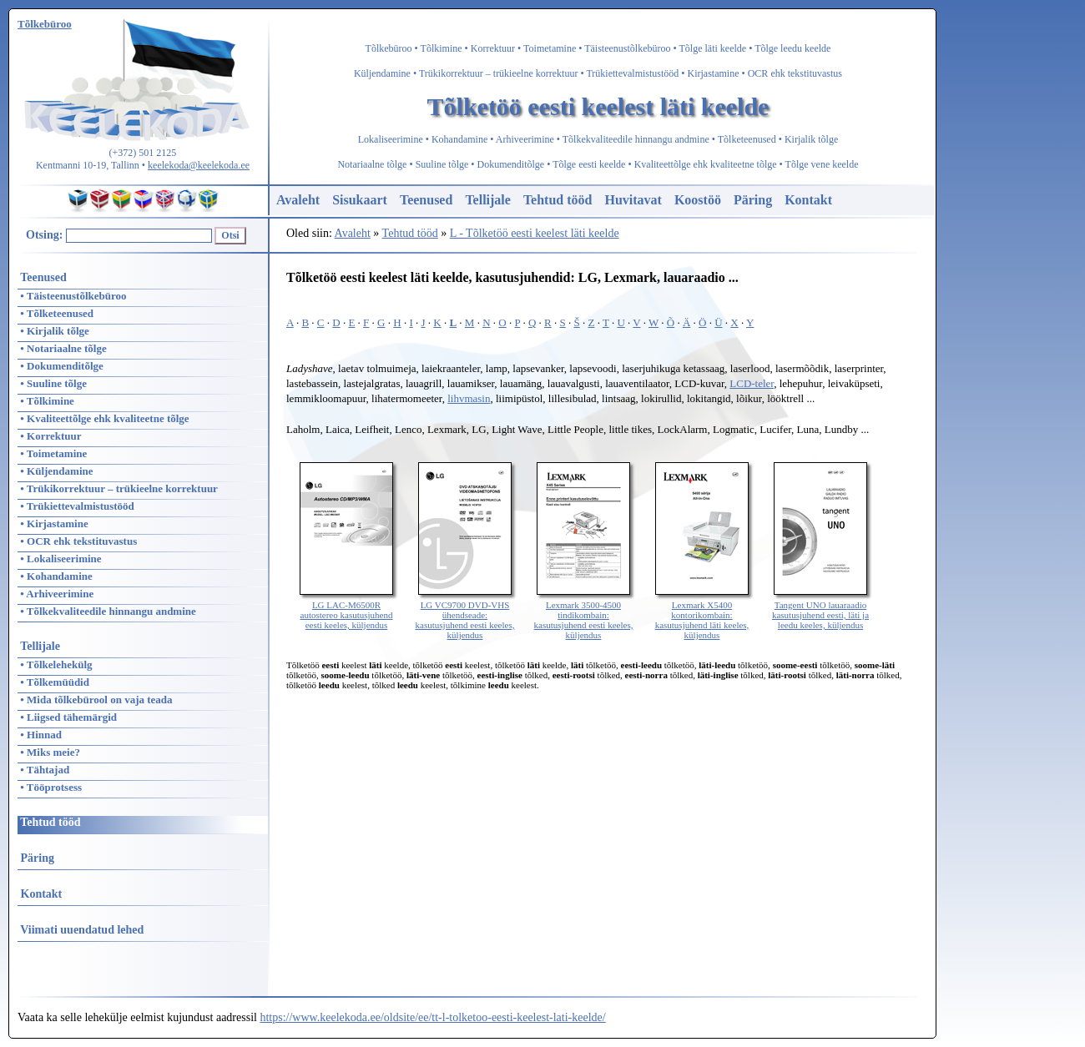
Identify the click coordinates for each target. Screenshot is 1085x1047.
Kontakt (808, 200)
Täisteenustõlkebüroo (627, 48)
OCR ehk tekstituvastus (795, 73)
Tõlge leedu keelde (792, 48)
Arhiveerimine (525, 139)
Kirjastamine (713, 73)
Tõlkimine (441, 48)
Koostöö (697, 200)
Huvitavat (632, 200)
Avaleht (298, 200)
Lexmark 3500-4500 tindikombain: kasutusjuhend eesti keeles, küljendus (583, 615)
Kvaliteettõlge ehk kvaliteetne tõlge (705, 164)
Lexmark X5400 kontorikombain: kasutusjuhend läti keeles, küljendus (702, 615)
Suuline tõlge (442, 164)
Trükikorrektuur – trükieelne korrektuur (498, 73)
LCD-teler (751, 383)
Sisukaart (359, 200)
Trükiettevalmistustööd (632, 73)
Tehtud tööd (558, 200)
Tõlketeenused (747, 139)
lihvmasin (468, 398)
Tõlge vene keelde (822, 164)
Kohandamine (459, 139)
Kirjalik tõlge (811, 139)
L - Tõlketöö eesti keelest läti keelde (534, 233)
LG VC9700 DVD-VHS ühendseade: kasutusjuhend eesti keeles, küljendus (465, 615)
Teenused (426, 200)
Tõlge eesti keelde (589, 164)
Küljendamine (382, 73)
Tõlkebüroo (389, 48)
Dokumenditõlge (511, 164)
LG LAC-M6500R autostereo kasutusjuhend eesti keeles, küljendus (346, 610)
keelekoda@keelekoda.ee (199, 165)
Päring (753, 200)
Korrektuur (493, 48)
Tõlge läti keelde (713, 48)
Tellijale (488, 200)
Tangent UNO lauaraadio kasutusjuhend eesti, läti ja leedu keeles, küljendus (820, 610)
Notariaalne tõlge (371, 164)
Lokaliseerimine (390, 139)
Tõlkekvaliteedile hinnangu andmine (636, 139)
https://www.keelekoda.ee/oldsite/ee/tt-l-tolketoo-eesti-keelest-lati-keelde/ (432, 1017)
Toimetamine (549, 48)
